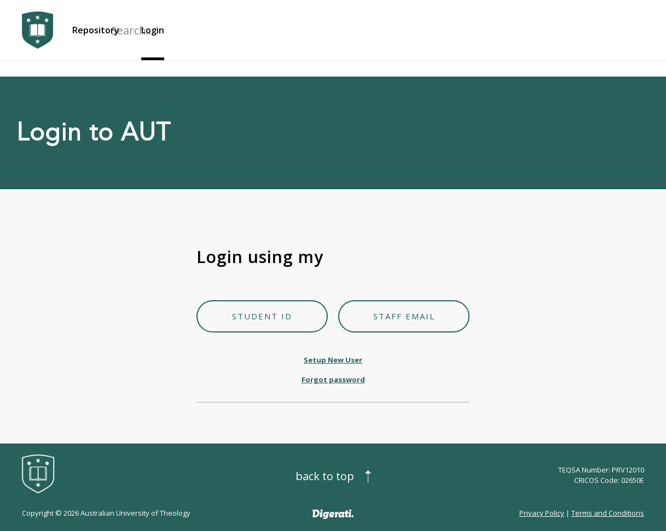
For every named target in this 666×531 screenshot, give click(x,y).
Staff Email (404, 316)
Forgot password (333, 379)
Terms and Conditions (607, 513)
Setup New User (333, 360)
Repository (95, 30)
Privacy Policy (541, 513)
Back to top (325, 476)
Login (152, 30)
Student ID (262, 316)
